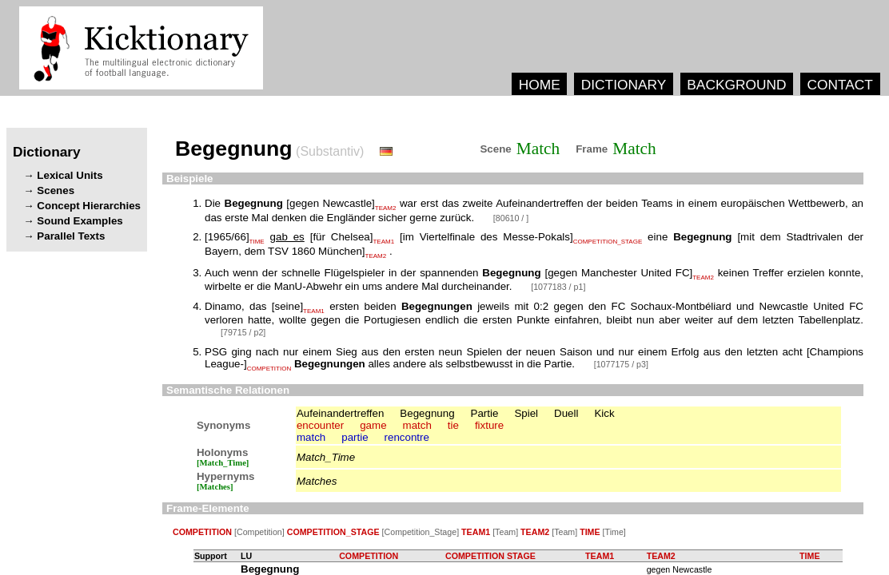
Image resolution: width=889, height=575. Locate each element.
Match (538, 148)
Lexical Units (69, 175)
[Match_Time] (223, 462)
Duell (566, 413)
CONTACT (839, 85)
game (373, 425)
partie (354, 437)
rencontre (407, 437)
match (417, 425)
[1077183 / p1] (558, 286)
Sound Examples (79, 221)
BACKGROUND (736, 85)
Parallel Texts (71, 236)
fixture (489, 425)
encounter (320, 425)
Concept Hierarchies (89, 206)
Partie (485, 413)
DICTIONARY (624, 85)
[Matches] (215, 486)
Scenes (55, 190)
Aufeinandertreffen (340, 413)
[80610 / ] (510, 218)
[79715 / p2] (243, 332)
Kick (604, 413)
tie (453, 425)
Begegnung (427, 413)
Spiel (526, 413)
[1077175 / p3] (621, 364)
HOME (539, 85)
